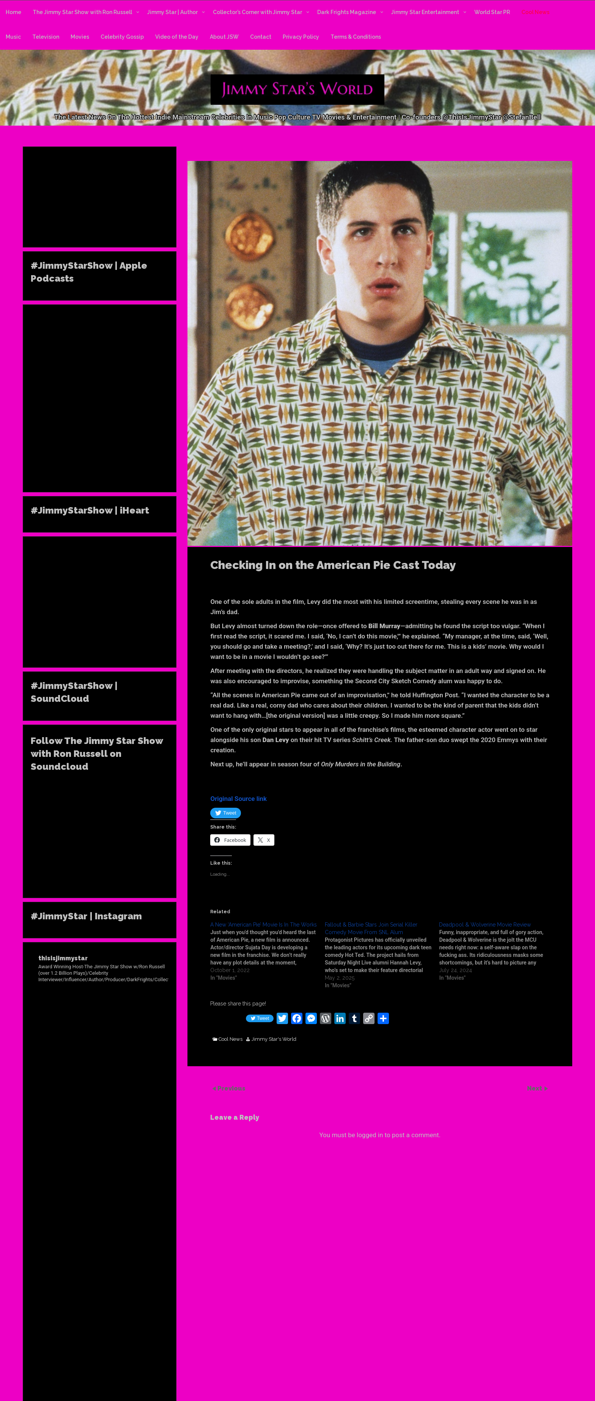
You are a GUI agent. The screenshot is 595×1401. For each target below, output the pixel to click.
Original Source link (238, 798)
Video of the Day (176, 37)
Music (13, 37)
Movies (80, 37)
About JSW (224, 37)
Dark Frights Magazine (346, 12)
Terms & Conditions (356, 37)
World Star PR (492, 12)
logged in (370, 1135)
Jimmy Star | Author (172, 12)
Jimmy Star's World (274, 1039)
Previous (231, 1088)
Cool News (535, 12)
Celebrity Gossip (122, 37)
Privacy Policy (301, 37)
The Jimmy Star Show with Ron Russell (82, 12)
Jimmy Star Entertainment (425, 12)
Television (45, 37)
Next (535, 1088)
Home (13, 12)
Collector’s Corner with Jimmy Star (257, 12)
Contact (260, 37)
